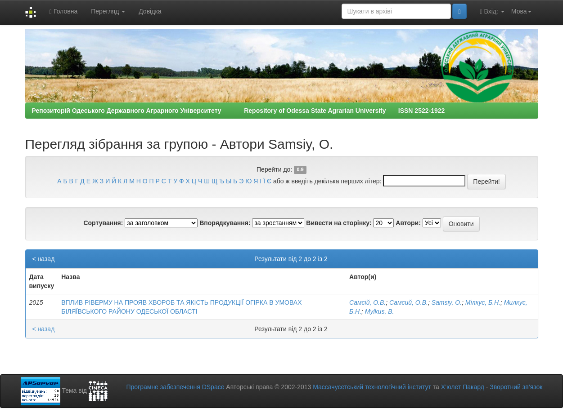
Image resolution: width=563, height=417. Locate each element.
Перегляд (108, 11)
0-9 (300, 170)
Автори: (408, 222)
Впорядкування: (224, 222)
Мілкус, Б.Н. (482, 302)
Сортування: (103, 222)
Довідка (150, 11)
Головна (63, 11)
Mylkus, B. (379, 311)
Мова (521, 11)
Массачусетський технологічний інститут (372, 386)
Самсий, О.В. (408, 302)
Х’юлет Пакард (462, 386)
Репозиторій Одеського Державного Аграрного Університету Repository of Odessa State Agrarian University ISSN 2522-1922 (238, 110)
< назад (43, 258)
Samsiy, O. (447, 302)
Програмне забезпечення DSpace (175, 386)
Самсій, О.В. (367, 302)
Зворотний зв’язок (516, 386)
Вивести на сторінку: (338, 222)
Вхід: (492, 11)
